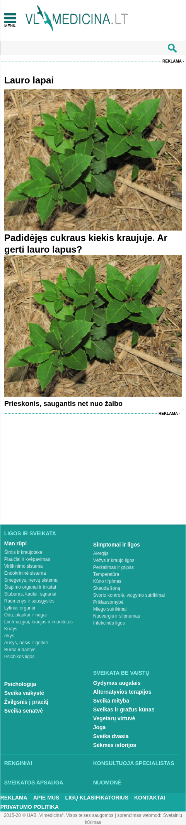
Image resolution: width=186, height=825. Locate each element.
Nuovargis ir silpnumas (116, 616)
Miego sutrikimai (110, 609)
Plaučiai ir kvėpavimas (27, 559)
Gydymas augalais (117, 683)
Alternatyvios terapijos (122, 692)
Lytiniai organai (19, 608)
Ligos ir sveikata (30, 533)
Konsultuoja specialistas (133, 763)
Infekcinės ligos (109, 623)
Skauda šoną (106, 588)
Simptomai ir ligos (116, 545)
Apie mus (46, 797)
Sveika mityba (111, 701)
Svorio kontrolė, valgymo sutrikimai (129, 595)
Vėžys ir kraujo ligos (114, 560)
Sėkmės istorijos (114, 745)
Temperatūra (106, 574)
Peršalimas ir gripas (113, 567)
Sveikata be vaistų (121, 673)
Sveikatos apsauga (33, 782)
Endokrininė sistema (25, 573)
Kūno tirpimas (107, 581)
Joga (99, 727)
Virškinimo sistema (23, 566)
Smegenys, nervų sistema (31, 580)
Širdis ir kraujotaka (23, 552)
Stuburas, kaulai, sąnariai (30, 594)
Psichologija (20, 684)
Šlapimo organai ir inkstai (30, 587)
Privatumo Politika (29, 807)
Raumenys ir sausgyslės (29, 601)
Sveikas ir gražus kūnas (124, 709)
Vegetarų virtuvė (114, 718)
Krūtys (10, 628)
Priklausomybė (108, 602)
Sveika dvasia (111, 736)
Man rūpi (15, 543)
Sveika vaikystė (24, 693)
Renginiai (18, 763)
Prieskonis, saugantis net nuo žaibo (63, 403)
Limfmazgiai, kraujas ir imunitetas (38, 622)
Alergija (101, 553)
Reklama (172, 61)
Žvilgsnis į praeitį (26, 702)
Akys (9, 635)
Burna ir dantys (20, 649)
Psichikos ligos (19, 656)
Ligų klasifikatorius (96, 797)
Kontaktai (149, 797)
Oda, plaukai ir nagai (25, 615)
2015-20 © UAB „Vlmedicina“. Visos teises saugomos (58, 815)
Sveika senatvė (23, 711)
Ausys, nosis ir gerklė (26, 642)
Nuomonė (107, 782)
